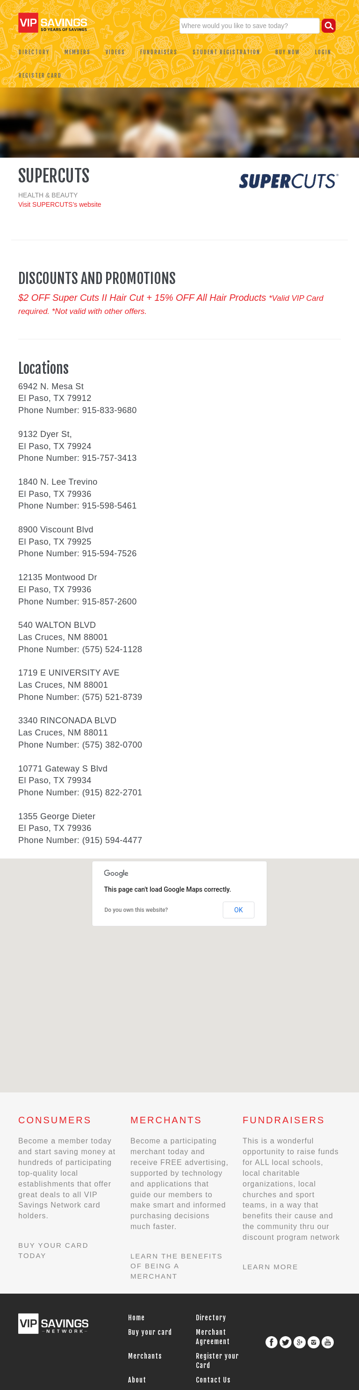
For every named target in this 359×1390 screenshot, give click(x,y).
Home (136, 1318)
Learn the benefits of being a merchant (176, 1266)
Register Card (40, 76)
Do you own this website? (136, 910)
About (137, 1380)
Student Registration (226, 52)
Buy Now (287, 52)
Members (78, 52)
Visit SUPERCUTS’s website (59, 204)
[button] (95, 926)
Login (323, 52)
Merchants (166, 1120)
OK (238, 910)
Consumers (55, 1120)
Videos (115, 52)
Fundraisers (159, 52)
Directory (34, 52)
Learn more (270, 1267)
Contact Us (213, 1380)
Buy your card (150, 1332)
